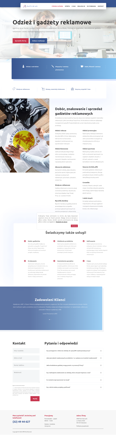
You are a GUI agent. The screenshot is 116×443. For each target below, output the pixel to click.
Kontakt (101, 6)
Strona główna (57, 6)
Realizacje (81, 6)
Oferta (67, 6)
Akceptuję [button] (74, 226)
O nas (74, 6)
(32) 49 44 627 (21, 429)
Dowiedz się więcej (61, 222)
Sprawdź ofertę (20, 42)
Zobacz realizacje (38, 42)
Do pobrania (91, 6)
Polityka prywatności (82, 434)
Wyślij (35, 407)
